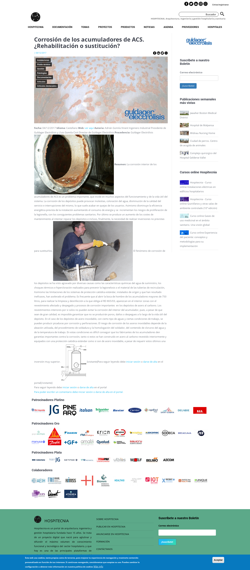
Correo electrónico (191, 72)
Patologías (42, 73)
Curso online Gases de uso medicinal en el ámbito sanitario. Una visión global (197, 220)
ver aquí (89, 128)
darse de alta (150, 361)
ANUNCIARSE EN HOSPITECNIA (112, 534)
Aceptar (218, 560)
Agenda (168, 27)
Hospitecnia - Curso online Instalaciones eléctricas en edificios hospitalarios (198, 187)
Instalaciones (43, 60)
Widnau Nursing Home (202, 133)
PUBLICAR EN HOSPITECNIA (110, 526)
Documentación (62, 27)
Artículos (41, 82)
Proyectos (105, 27)
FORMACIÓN (103, 541)
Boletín (185, 63)
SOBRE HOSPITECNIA (107, 519)
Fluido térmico (43, 64)
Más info (98, 566)
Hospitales (215, 27)
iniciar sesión (133, 361)
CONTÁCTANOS (104, 549)
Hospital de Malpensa (202, 125)
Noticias (149, 27)
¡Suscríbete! (188, 85)
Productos (128, 27)
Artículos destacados (46, 86)
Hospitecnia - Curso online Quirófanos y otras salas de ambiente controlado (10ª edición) (198, 204)
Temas (85, 27)
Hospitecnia (36, 27)
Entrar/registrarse (220, 4)
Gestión (40, 69)
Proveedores (190, 27)
